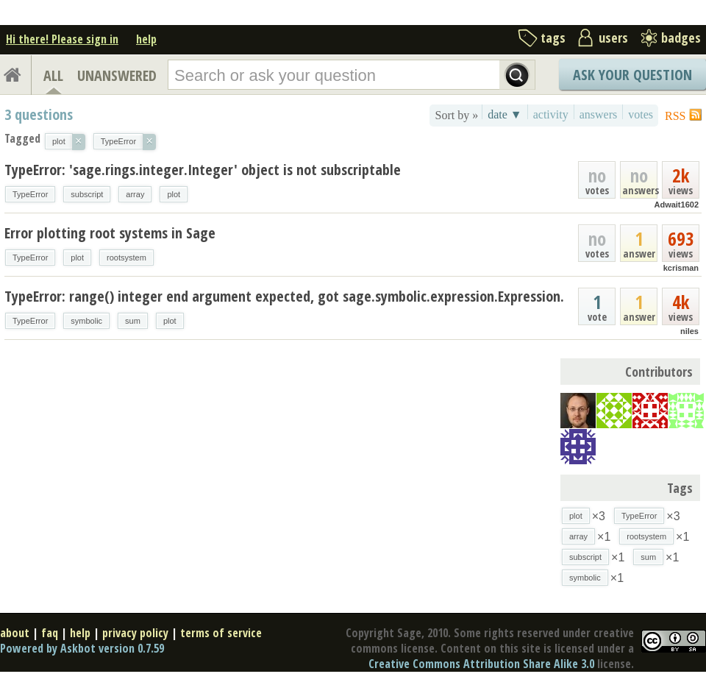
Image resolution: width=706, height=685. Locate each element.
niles (689, 331)
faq (49, 633)
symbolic (86, 320)
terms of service (221, 633)
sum (132, 320)
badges (681, 37)
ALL (53, 75)
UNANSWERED (117, 75)
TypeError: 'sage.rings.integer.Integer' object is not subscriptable (202, 170)
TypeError (30, 194)
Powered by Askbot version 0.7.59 (82, 648)
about (14, 633)
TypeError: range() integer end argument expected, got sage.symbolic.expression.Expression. (284, 296)
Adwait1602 (676, 204)
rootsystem (126, 257)
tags (553, 37)
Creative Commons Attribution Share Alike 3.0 (481, 664)
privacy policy (135, 633)
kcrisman (681, 267)
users (613, 37)
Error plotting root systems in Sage (109, 233)
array (135, 194)
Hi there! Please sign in (62, 39)
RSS (675, 116)
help (146, 39)
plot (173, 194)
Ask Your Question (632, 75)
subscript (87, 194)
